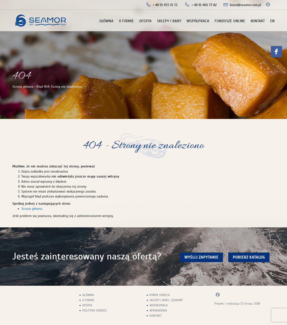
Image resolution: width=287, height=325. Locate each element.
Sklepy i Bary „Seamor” (166, 300)
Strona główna (22, 87)
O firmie (126, 21)
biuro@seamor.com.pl (245, 5)
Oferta (145, 21)
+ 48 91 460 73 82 (204, 5)
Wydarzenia (158, 310)
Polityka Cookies (94, 310)
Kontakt (258, 21)
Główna (106, 21)
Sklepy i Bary (169, 21)
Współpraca (198, 21)
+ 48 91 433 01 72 (165, 5)
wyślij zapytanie (201, 257)
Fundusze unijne (230, 21)
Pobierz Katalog (249, 257)
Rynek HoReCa (160, 295)
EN (272, 21)
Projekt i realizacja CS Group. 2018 (237, 303)
